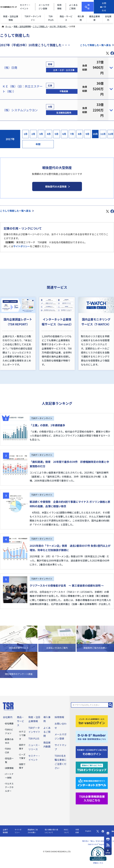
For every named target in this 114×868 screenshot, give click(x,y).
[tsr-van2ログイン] (92, 721)
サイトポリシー (21, 246)
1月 (26, 134)
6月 (64, 134)
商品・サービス (66, 18)
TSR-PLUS (50, 18)
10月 (95, 134)
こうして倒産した (40, 26)
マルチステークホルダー (9, 787)
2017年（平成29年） (58, 26)
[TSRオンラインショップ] (92, 767)
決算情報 (9, 767)
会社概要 (9, 723)
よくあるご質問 (46, 732)
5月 (56, 134)
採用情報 (59, 717)
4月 (49, 134)
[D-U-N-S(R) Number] (92, 736)
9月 (88, 134)
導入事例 (80, 18)
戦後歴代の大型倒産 (56, 186)
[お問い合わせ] (104, 7)
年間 (38, 144)
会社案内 (108, 18)
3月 (41, 134)
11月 (103, 134)
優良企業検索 (94, 18)
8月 (80, 134)
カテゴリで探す (22, 735)
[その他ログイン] (92, 752)
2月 (33, 134)
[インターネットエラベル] (92, 782)
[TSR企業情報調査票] (92, 798)
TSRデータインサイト (33, 18)
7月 (72, 134)
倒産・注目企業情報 (10, 18)
